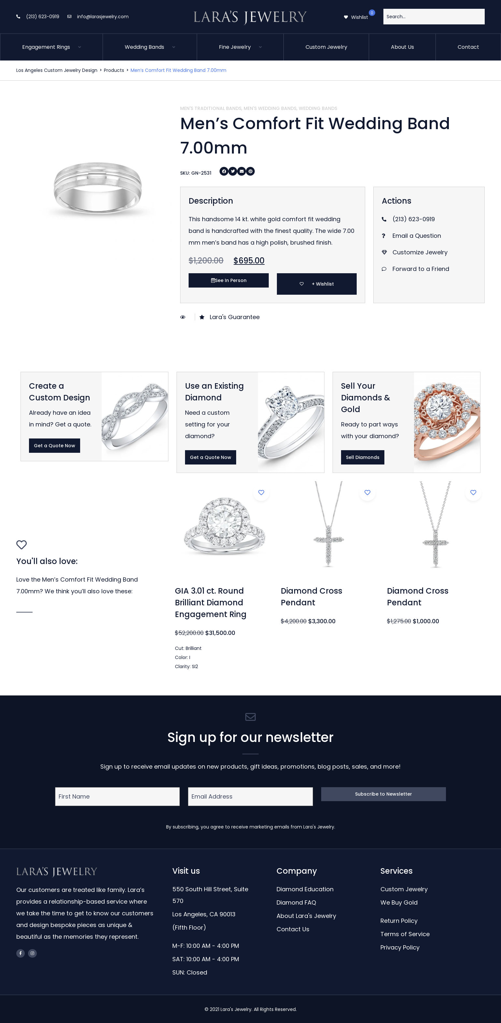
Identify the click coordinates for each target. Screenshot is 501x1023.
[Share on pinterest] (250, 171)
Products (114, 70)
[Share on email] (241, 171)
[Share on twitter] (232, 171)
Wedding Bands (318, 108)
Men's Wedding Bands (270, 108)
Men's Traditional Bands (210, 108)
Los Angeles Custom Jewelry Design (56, 70)
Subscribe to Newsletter (383, 794)
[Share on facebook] (224, 171)
